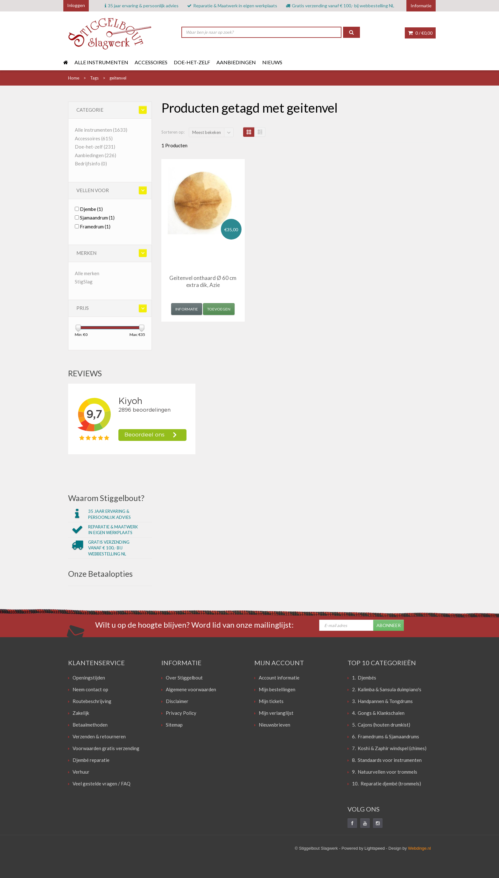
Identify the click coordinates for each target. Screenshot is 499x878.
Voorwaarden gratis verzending (106, 748)
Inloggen (76, 5)
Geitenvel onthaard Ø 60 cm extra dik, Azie (202, 281)
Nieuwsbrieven (274, 725)
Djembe (91, 209)
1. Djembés (364, 677)
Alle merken (87, 273)
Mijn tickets (271, 701)
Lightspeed (374, 848)
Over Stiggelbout (184, 677)
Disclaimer (177, 701)
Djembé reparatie (91, 760)
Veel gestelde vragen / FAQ (101, 783)
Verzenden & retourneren (99, 736)
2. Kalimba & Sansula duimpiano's (386, 689)
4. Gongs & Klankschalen (378, 713)
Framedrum (95, 226)
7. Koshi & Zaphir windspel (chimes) (389, 748)
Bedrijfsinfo (91, 163)
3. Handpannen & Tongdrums (382, 701)
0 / (420, 33)
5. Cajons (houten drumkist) (381, 725)
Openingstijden (89, 677)
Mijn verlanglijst (276, 713)
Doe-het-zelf (192, 62)
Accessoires (151, 62)
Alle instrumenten (101, 62)
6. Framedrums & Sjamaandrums (385, 736)
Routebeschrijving (92, 701)
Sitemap (174, 725)
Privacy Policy (181, 713)
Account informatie (279, 677)
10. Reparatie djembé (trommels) (386, 783)
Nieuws (272, 62)
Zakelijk (81, 713)
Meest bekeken (206, 132)
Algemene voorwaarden (191, 689)
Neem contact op (90, 689)
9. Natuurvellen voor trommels (384, 772)
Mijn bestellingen (277, 689)
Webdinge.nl (419, 848)
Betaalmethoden (90, 725)
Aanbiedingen (236, 62)
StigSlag (84, 281)
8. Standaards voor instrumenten (387, 760)
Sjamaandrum (97, 217)
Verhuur (81, 772)
